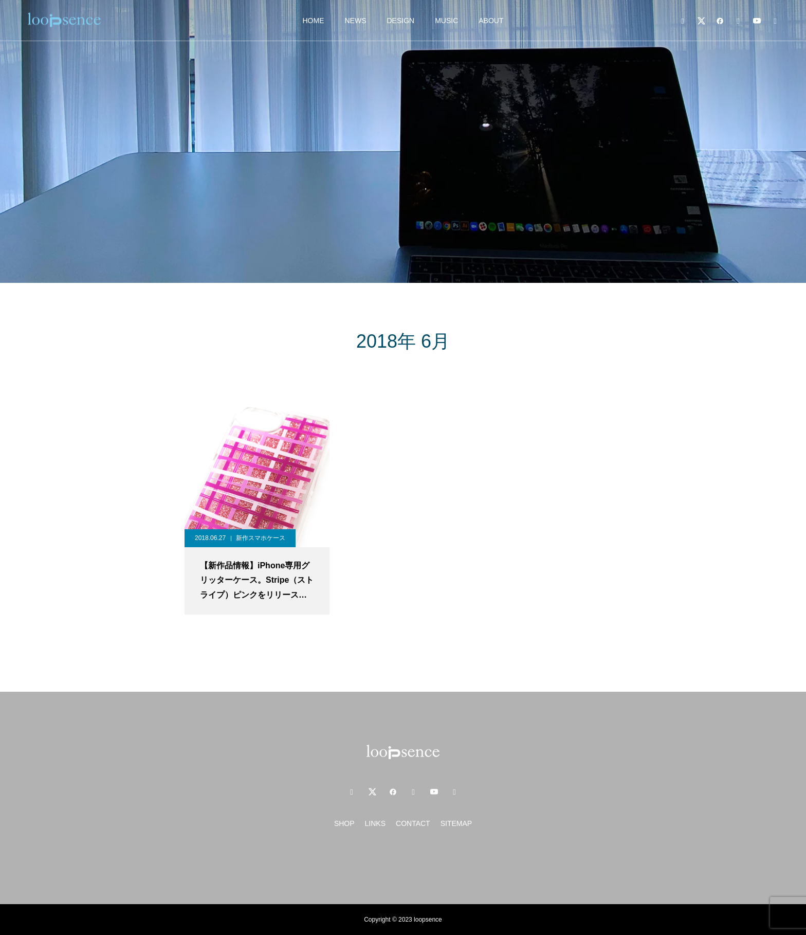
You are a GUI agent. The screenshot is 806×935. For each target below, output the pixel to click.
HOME (313, 20)
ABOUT (491, 20)
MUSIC (446, 20)
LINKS (375, 823)
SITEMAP (456, 823)
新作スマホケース (260, 538)
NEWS (355, 20)
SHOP (344, 823)
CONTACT (413, 823)
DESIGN (400, 20)
